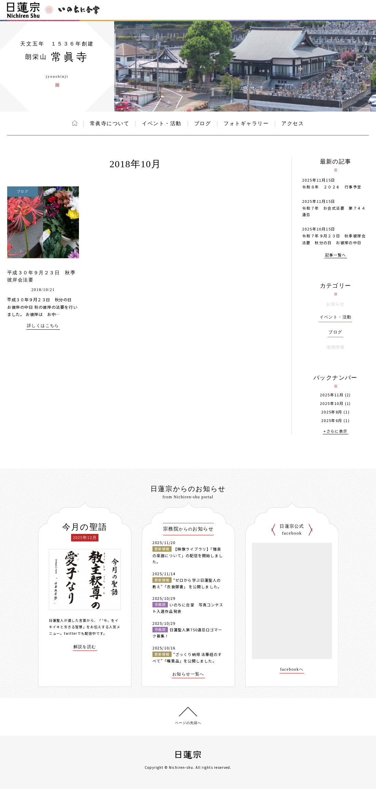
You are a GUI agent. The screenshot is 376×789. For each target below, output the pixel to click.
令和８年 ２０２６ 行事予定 (332, 186)
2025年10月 (332, 403)
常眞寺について (110, 123)
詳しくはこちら (43, 326)
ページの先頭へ (188, 723)
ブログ (202, 123)
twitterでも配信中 (80, 633)
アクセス (292, 123)
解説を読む (84, 647)
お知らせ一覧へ (188, 674)
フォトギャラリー (246, 123)
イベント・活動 (162, 123)
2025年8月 (332, 412)
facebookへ (292, 669)
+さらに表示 (335, 431)
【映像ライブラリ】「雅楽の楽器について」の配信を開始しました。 (187, 555)
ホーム (74, 123)
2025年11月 (332, 395)
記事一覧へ (335, 255)
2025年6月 (332, 420)
